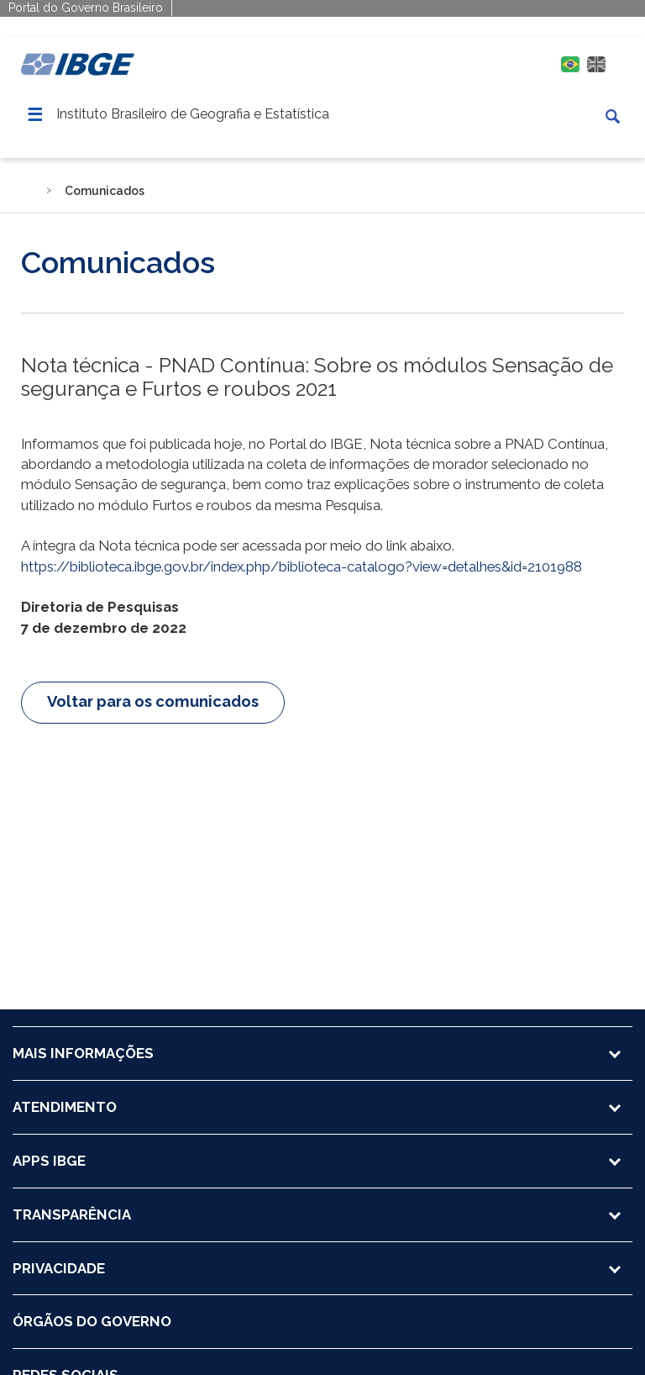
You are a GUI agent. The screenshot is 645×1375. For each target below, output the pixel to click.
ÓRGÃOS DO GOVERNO (92, 1321)
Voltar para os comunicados (153, 701)
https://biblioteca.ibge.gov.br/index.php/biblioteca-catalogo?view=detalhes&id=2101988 (301, 566)
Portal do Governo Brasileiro (85, 7)
